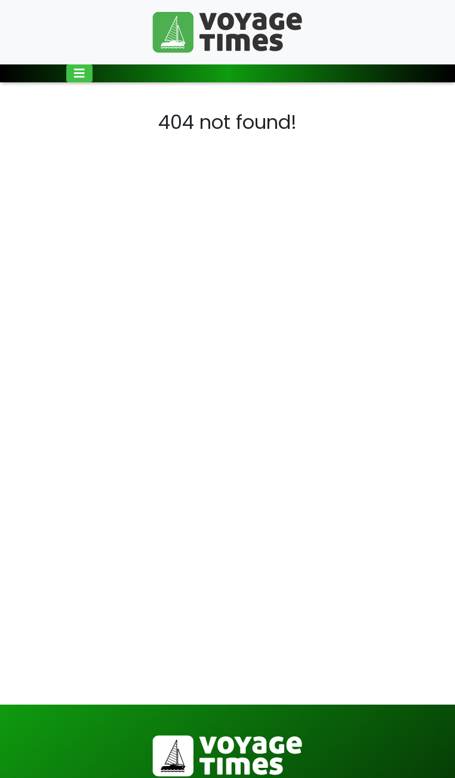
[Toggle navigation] (79, 73)
